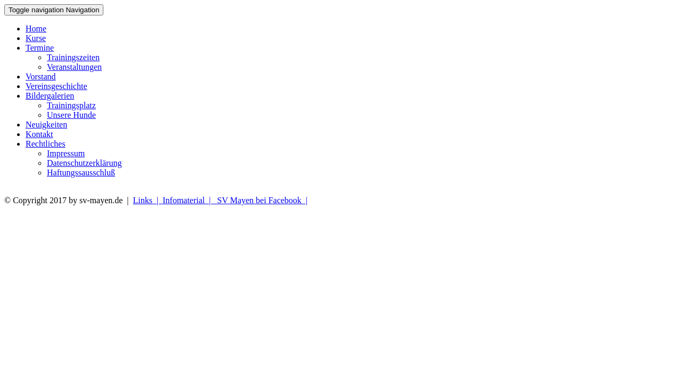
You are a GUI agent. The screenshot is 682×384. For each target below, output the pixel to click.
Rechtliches (46, 143)
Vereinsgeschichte (56, 86)
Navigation (54, 10)
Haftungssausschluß (81, 172)
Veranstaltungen (74, 66)
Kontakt (39, 134)
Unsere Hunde (71, 114)
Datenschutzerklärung (84, 162)
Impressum (66, 153)
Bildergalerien (50, 95)
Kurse (36, 38)
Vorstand (41, 76)
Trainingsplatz (71, 105)
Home (36, 28)
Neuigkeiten (46, 124)
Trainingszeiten (73, 57)
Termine (40, 47)
